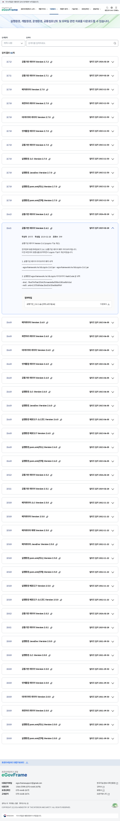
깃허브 (99, 787)
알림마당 (96, 9)
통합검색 (107, 10)
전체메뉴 (116, 10)
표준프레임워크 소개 (27, 9)
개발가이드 (42, 9)
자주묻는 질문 (13, 803)
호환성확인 (85, 9)
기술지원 (75, 9)
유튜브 (99, 790)
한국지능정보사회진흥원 (106, 783)
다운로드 (53, 9)
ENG (111, 10)
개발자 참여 (64, 9)
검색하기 (115, 43)
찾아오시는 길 (23, 803)
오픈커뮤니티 (102, 794)
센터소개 (5, 803)
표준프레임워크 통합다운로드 (13, 762)
